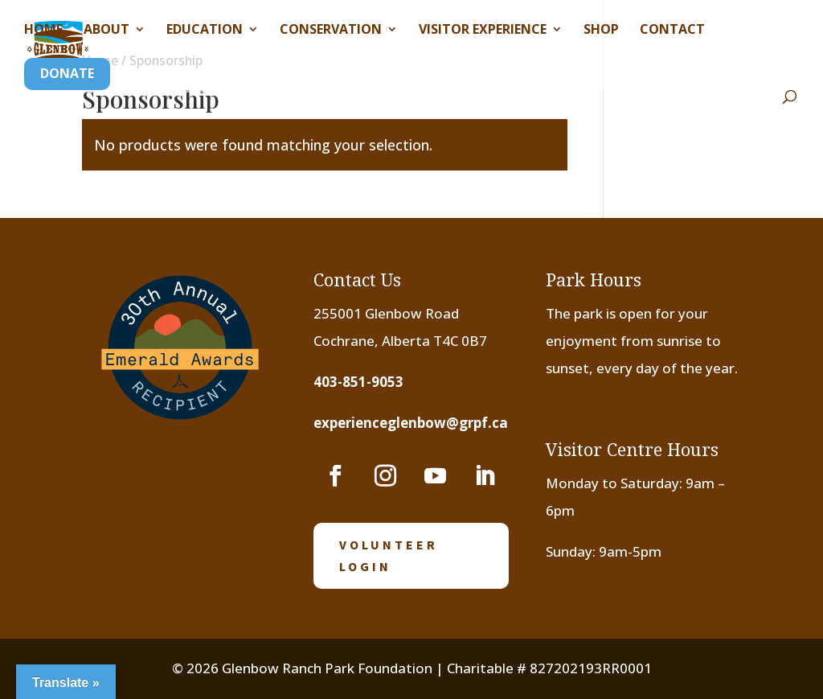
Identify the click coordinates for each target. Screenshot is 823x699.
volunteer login (388, 555)
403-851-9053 (358, 381)
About (106, 30)
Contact (672, 30)
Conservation (331, 30)
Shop (601, 30)
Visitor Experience (483, 30)
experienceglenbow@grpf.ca (410, 422)
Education (204, 30)
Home (43, 30)
